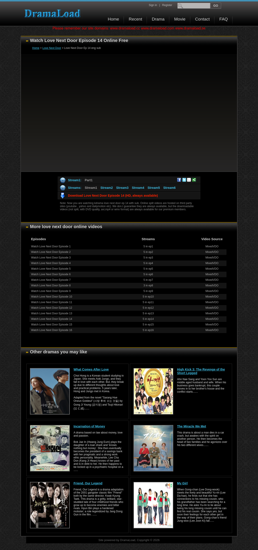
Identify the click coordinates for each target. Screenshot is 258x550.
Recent (135, 19)
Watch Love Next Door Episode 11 (51, 302)
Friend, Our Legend (88, 483)
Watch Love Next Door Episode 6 (51, 274)
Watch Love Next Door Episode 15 (51, 324)
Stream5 (154, 188)
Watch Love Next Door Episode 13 (51, 313)
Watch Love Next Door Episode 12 (51, 307)
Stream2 (106, 188)
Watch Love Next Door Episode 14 (51, 319)
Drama (158, 19)
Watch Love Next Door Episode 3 (51, 257)
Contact (202, 19)
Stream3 (122, 188)
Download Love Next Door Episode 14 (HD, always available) (113, 195)
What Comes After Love (91, 369)
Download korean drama (53, 13)
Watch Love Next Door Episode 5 (51, 268)
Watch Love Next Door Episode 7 (51, 279)
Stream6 (169, 188)
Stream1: (74, 180)
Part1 (89, 180)
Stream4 (138, 188)
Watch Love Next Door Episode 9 (51, 291)
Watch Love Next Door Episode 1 (51, 246)
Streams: (74, 188)
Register (167, 5)
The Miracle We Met (191, 426)
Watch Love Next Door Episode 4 (51, 263)
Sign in (153, 5)
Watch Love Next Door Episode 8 (51, 285)
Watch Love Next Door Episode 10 (51, 296)
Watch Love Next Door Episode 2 (51, 252)
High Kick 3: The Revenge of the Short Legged (201, 371)
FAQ (223, 19)
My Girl (182, 483)
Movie (180, 19)
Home (113, 19)
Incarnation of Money (89, 426)
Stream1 (91, 188)
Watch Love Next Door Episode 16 (51, 330)
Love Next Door (51, 48)
